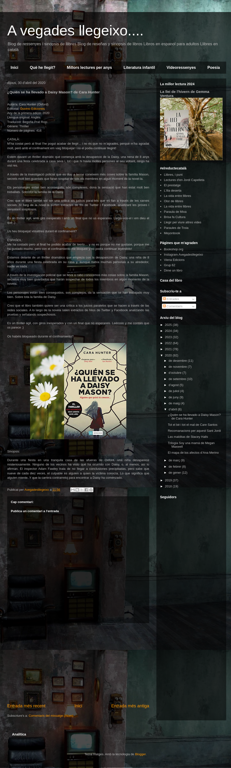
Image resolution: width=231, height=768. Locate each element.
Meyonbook (172, 233)
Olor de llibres (173, 201)
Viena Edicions (174, 260)
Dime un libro (173, 270)
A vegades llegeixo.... (75, 30)
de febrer (175, 466)
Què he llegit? (42, 67)
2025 (169, 325)
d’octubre (175, 372)
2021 (169, 349)
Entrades (171, 299)
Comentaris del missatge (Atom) (51, 715)
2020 (169, 355)
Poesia (213, 67)
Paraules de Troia (176, 228)
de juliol (174, 391)
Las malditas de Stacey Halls (188, 437)
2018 (169, 486)
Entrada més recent (26, 705)
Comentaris (173, 306)
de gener (175, 472)
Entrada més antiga (130, 705)
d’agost (174, 385)
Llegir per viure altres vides (182, 222)
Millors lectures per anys (89, 67)
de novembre (178, 366)
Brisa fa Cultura (175, 217)
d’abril (173, 409)
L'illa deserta (172, 190)
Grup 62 (169, 265)
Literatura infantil (139, 67)
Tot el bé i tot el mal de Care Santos (192, 424)
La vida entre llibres (177, 196)
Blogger (140, 754)
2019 (169, 480)
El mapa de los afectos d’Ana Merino (193, 452)
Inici (14, 67)
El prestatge (172, 185)
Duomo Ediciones (32, 108)
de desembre (178, 360)
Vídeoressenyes (181, 67)
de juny (174, 397)
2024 (169, 331)
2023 (169, 337)
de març (175, 460)
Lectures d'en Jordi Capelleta (184, 180)
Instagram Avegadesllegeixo (183, 254)
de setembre (178, 379)
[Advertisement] (78, 663)
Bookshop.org (173, 249)
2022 (169, 343)
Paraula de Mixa (175, 211)
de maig (175, 403)
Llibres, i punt (173, 174)
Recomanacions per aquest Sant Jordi (194, 430)
